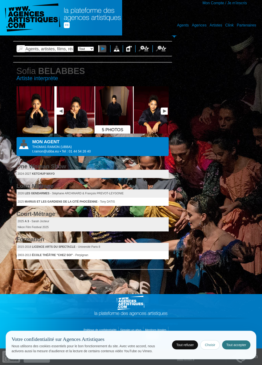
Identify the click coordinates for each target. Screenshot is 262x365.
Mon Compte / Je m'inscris (224, 3)
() (66, 147)
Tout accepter (236, 345)
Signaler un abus (131, 330)
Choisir (210, 345)
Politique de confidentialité (100, 330)
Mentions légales (156, 330)
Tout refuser (185, 345)
